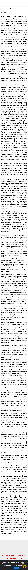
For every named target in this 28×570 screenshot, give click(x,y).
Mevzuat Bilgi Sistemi (10, 558)
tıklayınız (11, 567)
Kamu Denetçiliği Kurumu (7, 555)
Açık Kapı (22, 558)
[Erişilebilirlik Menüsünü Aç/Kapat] (25, 566)
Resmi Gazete (21, 555)
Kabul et (17, 567)
